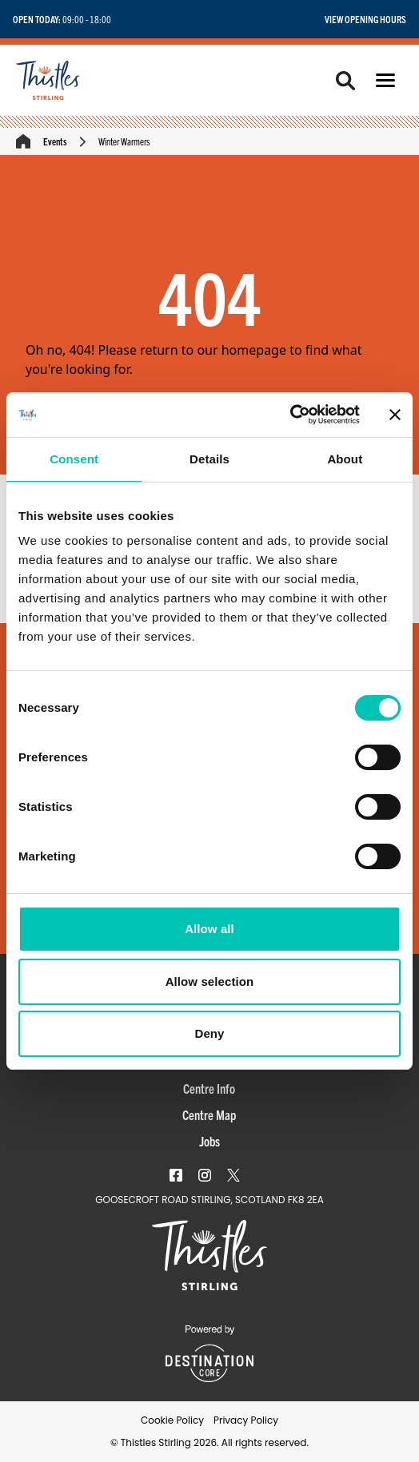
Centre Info (209, 1088)
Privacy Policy (245, 1420)
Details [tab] (209, 459)
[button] (385, 80)
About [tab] (344, 459)
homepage (253, 350)
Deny (209, 1033)
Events (55, 141)
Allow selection (210, 981)
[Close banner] (395, 414)
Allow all (209, 929)
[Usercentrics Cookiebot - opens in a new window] (290, 414)
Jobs (209, 1141)
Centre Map (209, 1114)
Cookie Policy (172, 1420)
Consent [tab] (74, 459)
